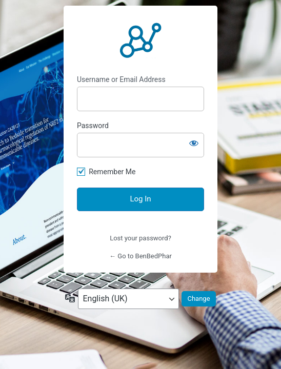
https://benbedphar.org (140, 40)
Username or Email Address (121, 79)
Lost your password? (140, 238)
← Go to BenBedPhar (140, 256)
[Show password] (194, 143)
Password (93, 125)
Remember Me (112, 172)
